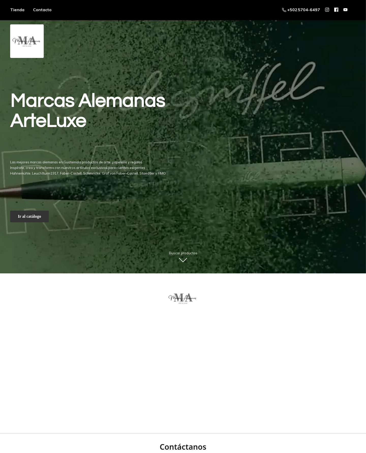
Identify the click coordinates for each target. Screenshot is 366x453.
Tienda (17, 9)
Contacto (42, 9)
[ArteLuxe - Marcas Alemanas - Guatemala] (183, 298)
